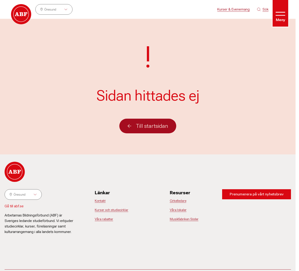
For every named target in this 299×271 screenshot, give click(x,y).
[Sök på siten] (262, 9)
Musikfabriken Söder (184, 219)
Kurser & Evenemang (233, 9)
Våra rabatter (104, 219)
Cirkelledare (178, 201)
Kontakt (100, 201)
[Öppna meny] (280, 13)
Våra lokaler (178, 210)
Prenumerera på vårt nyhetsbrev (257, 194)
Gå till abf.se (14, 206)
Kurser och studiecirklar (111, 210)
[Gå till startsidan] (21, 14)
